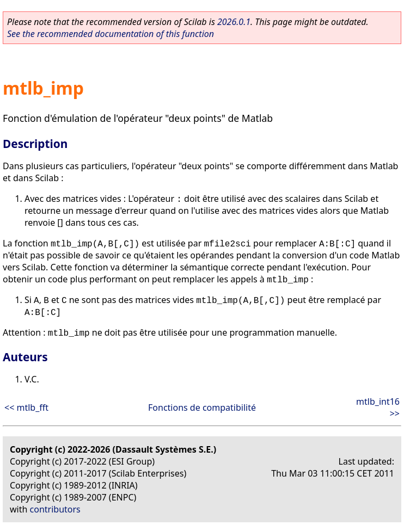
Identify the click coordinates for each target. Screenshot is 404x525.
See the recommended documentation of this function (110, 34)
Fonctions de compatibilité (202, 407)
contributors (55, 509)
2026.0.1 (233, 22)
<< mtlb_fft (26, 407)
